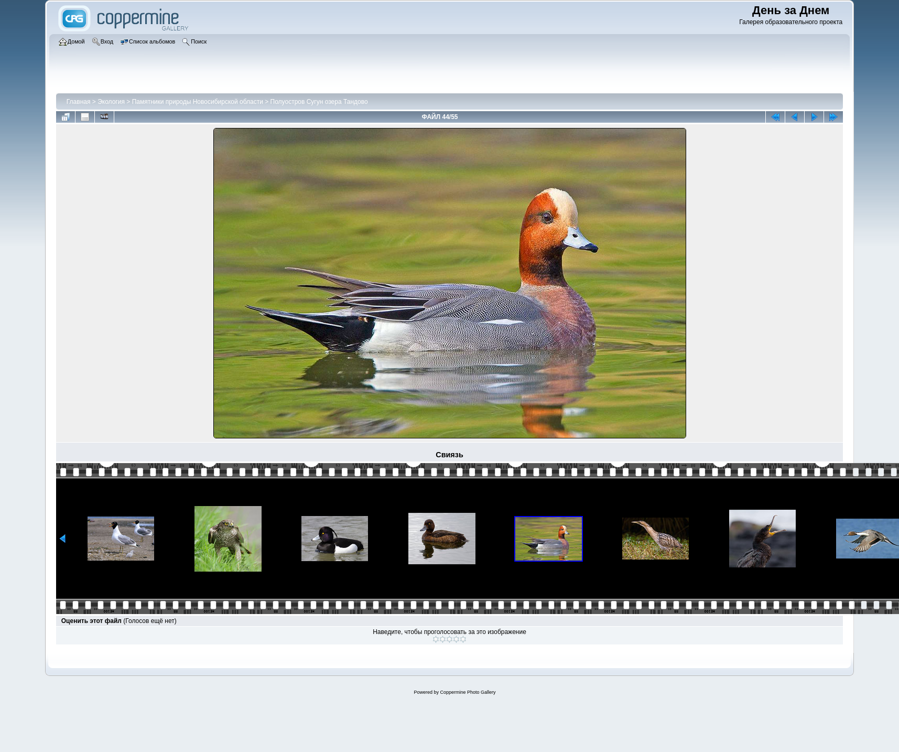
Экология (111, 101)
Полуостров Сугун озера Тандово (319, 101)
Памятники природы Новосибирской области (197, 101)
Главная (79, 101)
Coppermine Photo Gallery (467, 692)
